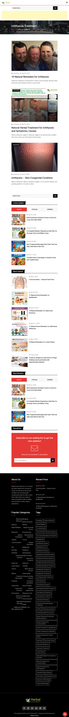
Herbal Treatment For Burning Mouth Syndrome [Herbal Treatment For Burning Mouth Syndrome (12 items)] (45, 616)
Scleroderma (15, 592)
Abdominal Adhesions (19, 519)
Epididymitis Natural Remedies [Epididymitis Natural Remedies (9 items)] (45, 561)
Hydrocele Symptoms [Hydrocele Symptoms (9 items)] (43, 644)
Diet (13, 546)
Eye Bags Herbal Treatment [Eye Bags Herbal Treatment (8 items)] (44, 576)
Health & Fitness (27, 555)
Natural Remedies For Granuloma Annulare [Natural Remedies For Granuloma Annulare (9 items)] (46, 656)
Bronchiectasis (26, 531)
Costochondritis (16, 542)
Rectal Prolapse (27, 585)
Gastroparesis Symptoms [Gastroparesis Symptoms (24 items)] (44, 591)
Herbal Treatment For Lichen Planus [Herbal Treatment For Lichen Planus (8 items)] (45, 635)
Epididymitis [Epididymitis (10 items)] (40, 539)
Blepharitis (15, 531)
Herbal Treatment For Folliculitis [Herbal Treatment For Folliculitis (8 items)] (46, 630)
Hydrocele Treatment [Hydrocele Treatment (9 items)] (43, 647)
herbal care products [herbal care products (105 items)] (48, 608)
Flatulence (25, 549)
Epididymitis (25, 546)
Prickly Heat (15, 585)
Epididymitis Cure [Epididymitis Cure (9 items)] (42, 546)
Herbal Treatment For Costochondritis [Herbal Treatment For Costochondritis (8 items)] (43, 622)
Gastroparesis (26, 552)
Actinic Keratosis (27, 521)
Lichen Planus (16, 565)
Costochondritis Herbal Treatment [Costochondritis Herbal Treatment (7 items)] (46, 531)
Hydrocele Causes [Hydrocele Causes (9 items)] (50, 640)
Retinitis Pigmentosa (29, 589)
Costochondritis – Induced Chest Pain (41, 279)
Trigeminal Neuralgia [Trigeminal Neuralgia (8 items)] (42, 683)
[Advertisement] (34, 15)
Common (50, 209)
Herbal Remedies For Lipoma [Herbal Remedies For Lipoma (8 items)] (45, 612)
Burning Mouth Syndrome (29, 535)
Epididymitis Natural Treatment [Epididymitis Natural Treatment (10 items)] (45, 565)
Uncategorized (26, 601)
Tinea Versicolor (27, 598)
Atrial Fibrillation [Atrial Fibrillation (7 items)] (41, 523)
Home (13, 29)
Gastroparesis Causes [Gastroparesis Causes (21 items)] (43, 584)
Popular (34, 209)
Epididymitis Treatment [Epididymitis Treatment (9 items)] (43, 572)
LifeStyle (25, 565)
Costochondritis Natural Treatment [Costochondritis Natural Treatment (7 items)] (46, 535)
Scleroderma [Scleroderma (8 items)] (40, 675)
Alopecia (14, 524)
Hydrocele (15, 562)
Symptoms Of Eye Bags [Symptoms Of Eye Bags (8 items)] (43, 679)
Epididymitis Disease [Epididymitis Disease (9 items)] (42, 550)
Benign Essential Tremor (28, 528)
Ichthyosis (25, 562)
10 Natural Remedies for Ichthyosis (30, 76)
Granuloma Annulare (19, 556)
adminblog (16, 73)
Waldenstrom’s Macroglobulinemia (17, 607)
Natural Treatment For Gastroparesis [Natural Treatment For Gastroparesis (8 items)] (43, 667)
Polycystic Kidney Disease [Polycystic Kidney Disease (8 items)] (44, 671)
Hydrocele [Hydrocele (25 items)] (39, 640)
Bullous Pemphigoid (18, 535)
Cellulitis (14, 539)
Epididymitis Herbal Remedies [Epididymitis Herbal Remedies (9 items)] (45, 554)
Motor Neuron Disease (29, 569)
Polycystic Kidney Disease (28, 576)
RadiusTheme (34, 715)
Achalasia (25, 518)
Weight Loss (26, 606)
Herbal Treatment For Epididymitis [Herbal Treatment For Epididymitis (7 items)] (46, 627)
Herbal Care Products (29, 559)
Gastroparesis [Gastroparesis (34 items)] (41, 580)
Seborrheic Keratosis (19, 596)
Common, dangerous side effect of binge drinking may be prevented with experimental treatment (43, 359)
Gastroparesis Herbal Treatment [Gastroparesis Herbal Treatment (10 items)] (46, 588)
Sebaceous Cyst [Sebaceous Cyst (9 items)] (50, 675)
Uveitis (24, 604)
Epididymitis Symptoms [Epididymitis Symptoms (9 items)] (43, 569)
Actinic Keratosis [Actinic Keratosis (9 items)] (49, 520)
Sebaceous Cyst (27, 592)
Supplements (26, 595)
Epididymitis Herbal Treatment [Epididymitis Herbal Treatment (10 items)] (45, 557)
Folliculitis (14, 552)
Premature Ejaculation (30, 581)
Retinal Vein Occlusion (18, 589)
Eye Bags (14, 549)
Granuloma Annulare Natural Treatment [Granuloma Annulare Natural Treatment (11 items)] (45, 603)
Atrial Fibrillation (16, 527)
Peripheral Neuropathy (18, 576)
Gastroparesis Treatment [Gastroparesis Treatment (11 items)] (44, 595)
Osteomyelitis (26, 573)
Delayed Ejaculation (30, 543)
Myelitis (14, 573)
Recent (19, 209)
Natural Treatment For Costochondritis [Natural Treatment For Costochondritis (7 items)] (43, 661)
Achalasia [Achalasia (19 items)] (39, 520)
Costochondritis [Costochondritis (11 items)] (41, 527)
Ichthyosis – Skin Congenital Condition (32, 177)
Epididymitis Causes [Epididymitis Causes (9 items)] (42, 542)
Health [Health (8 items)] (38, 608)
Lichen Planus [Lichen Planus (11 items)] (41, 651)
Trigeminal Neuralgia (19, 602)
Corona (24, 539)
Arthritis (24, 524)
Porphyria (14, 580)
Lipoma (14, 568)
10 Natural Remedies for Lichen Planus (42, 341)
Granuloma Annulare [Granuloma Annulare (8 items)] (42, 599)
